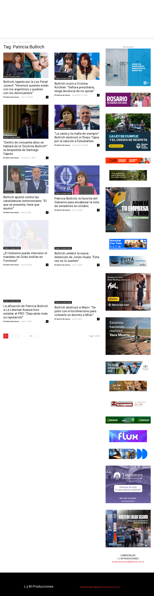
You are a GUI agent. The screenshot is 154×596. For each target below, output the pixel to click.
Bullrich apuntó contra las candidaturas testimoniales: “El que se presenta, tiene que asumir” (25, 202)
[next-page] (37, 336)
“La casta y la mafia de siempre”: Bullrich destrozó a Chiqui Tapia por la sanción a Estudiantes (77, 137)
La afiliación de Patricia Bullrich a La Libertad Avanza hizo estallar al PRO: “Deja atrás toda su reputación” (25, 311)
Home (6, 42)
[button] (147, 34)
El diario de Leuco (11, 97)
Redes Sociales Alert (12, 77)
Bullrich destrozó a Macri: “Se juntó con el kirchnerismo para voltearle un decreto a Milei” (75, 311)
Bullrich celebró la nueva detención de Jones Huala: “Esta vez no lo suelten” (76, 257)
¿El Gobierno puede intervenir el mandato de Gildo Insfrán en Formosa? (25, 256)
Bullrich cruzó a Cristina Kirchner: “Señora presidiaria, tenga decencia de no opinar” (74, 87)
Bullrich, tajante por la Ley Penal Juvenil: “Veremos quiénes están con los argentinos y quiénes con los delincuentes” (25, 87)
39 (31, 336)
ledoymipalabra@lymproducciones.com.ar (100, 587)
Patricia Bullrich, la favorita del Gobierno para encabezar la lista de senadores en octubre (76, 202)
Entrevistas (8, 192)
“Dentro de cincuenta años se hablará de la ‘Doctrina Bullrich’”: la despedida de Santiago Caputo (25, 148)
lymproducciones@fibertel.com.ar (128, 562)
